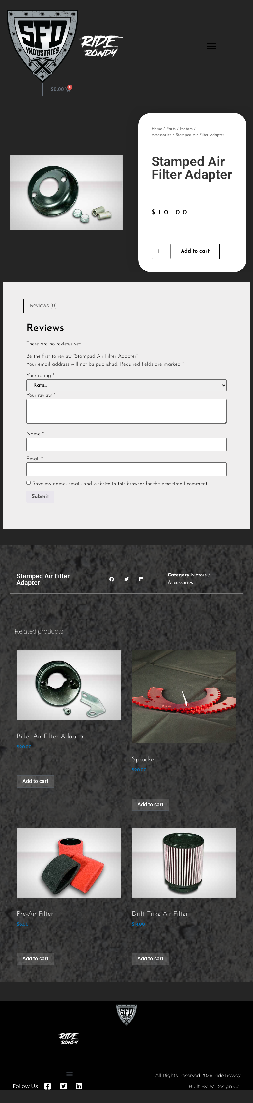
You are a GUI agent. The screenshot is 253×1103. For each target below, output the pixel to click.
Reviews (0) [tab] (43, 306)
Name (35, 434)
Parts (171, 129)
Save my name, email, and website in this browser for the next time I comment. (120, 483)
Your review (40, 395)
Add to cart (195, 251)
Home (157, 129)
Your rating (40, 375)
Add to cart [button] (35, 781)
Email (34, 458)
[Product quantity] (161, 251)
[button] (211, 46)
